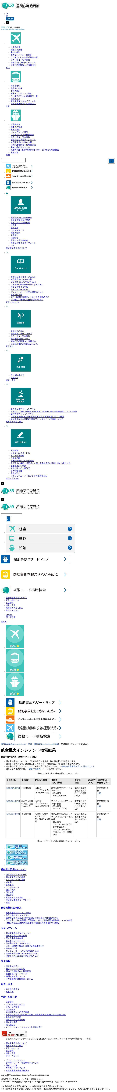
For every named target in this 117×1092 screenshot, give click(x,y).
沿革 (12, 245)
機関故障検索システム (20, 147)
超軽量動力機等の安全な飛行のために (27, 300)
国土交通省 (10, 617)
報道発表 (14, 378)
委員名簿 (14, 228)
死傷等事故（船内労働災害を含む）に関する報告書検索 (35, 150)
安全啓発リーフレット (20, 290)
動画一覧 (14, 152)
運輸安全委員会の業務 (20, 220)
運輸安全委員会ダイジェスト (23, 62)
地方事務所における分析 (21, 142)
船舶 (8, 155)
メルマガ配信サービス (20, 453)
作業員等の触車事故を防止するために (27, 284)
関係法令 (14, 238)
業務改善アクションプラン (22, 414)
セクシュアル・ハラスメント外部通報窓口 (29, 476)
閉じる (4, 621)
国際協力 (14, 235)
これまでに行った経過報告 (22, 135)
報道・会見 (10, 380)
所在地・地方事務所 (19, 240)
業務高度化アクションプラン (23, 409)
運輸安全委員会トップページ (13, 744)
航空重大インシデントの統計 (46, 744)
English (9, 615)
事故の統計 (15, 52)
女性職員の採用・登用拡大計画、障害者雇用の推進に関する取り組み (41, 463)
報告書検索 (15, 47)
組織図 (13, 225)
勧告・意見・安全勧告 (20, 60)
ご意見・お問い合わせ (15, 1068)
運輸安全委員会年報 (19, 287)
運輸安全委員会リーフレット (23, 243)
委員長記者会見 (17, 375)
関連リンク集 (11, 1065)
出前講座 (14, 450)
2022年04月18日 (13, 801)
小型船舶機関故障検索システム (24, 344)
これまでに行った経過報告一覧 (24, 57)
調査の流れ (15, 233)
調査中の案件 (16, 50)
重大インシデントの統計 (21, 55)
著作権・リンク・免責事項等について (22, 1063)
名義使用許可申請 (18, 466)
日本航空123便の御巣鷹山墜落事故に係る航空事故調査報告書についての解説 (44, 412)
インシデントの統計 (19, 132)
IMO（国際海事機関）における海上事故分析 (30, 297)
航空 (8, 68)
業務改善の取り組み (14, 422)
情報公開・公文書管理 (20, 468)
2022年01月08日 (13, 814)
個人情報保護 (16, 471)
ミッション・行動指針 (20, 223)
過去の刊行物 (16, 295)
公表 (99, 793)
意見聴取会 (15, 473)
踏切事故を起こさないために (23, 282)
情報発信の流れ (17, 331)
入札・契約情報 (17, 456)
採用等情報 (15, 458)
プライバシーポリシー (15, 1060)
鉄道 (8, 106)
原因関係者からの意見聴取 (22, 461)
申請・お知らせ (12, 478)
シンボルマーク (17, 230)
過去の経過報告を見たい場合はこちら (78, 766)
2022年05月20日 (13, 788)
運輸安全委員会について (16, 248)
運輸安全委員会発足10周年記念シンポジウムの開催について (37, 419)
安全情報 (10, 346)
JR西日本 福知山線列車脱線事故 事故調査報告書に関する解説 (37, 417)
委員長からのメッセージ (21, 218)
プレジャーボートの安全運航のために (27, 292)
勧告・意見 (15, 99)
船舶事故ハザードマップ (21, 334)
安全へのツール (12, 302)
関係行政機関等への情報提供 (23, 65)
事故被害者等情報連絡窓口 (17, 1070)
